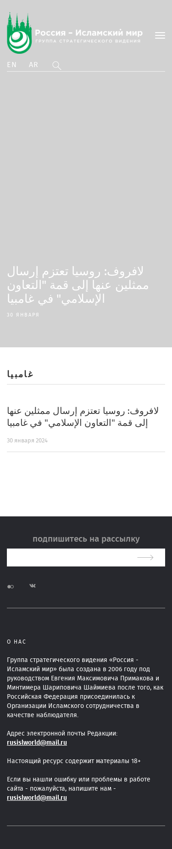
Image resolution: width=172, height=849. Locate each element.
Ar (34, 64)
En (12, 64)
